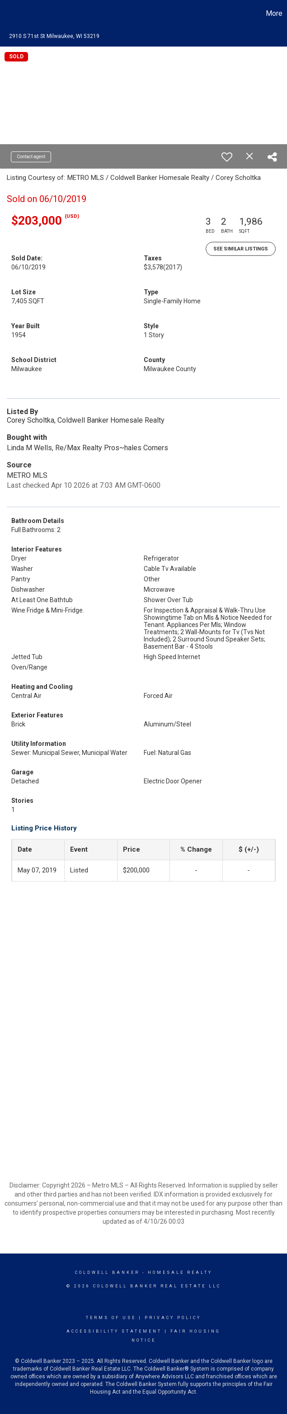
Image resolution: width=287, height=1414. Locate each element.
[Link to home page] (11, 13)
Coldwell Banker (107, 1272)
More (274, 13)
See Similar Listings (240, 249)
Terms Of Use (111, 1317)
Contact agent (31, 156)
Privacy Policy (173, 1317)
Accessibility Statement (114, 1331)
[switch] (227, 156)
